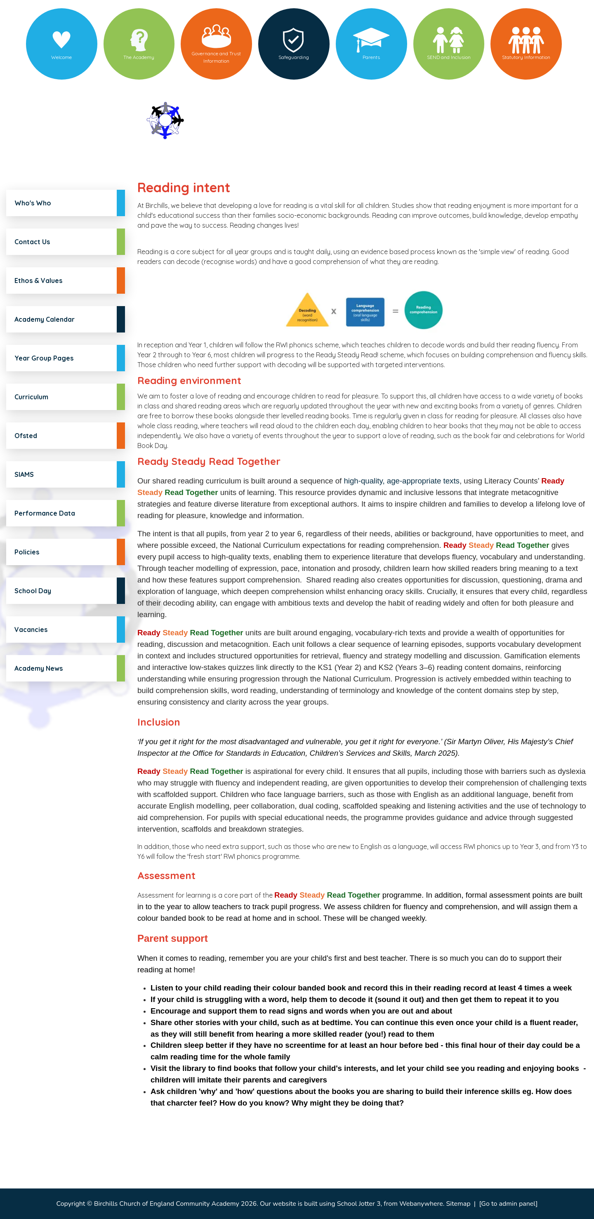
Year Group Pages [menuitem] (43, 358)
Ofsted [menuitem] (25, 435)
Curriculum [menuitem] (31, 397)
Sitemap (458, 1203)
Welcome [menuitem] (61, 57)
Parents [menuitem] (371, 57)
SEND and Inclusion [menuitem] (449, 57)
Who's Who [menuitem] (32, 203)
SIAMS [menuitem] (24, 474)
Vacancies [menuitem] (30, 629)
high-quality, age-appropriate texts (401, 480)
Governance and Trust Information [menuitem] (216, 57)
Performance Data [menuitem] (44, 513)
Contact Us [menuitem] (32, 242)
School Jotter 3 (359, 1203)
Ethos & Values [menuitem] (38, 280)
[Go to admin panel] (508, 1203)
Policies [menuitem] (26, 552)
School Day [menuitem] (32, 591)
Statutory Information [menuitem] (526, 57)
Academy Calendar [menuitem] (44, 319)
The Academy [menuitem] (138, 57)
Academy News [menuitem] (38, 668)
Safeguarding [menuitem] (293, 57)
